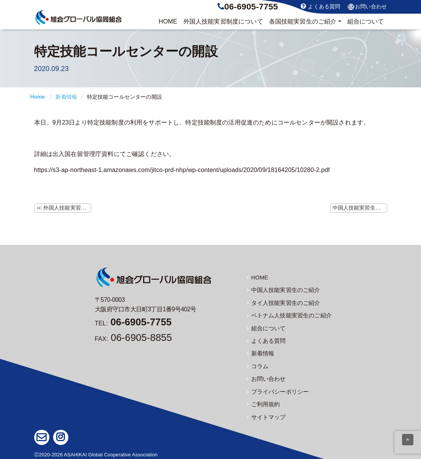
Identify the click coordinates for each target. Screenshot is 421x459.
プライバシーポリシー (276, 390)
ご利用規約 (262, 403)
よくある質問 (320, 6)
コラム (257, 365)
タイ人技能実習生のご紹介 (281, 303)
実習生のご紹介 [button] (303, 22)
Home (37, 97)
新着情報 (66, 97)
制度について (223, 22)
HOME (168, 21)
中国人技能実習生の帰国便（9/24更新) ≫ (360, 208)
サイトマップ (265, 415)
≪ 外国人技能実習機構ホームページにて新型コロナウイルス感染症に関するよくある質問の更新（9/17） (63, 208)
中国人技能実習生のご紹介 (281, 290)
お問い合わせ (367, 7)
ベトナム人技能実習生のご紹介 (286, 315)
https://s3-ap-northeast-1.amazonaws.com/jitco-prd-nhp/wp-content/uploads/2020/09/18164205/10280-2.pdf (182, 170)
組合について (365, 21)
